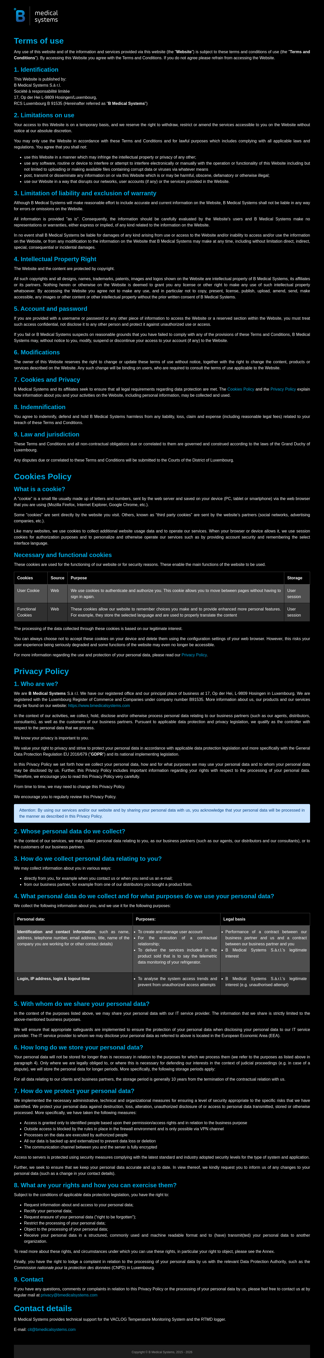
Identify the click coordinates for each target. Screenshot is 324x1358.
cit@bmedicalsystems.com (52, 1329)
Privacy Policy (283, 389)
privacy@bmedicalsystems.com (69, 1295)
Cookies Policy (241, 389)
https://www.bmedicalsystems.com (99, 705)
